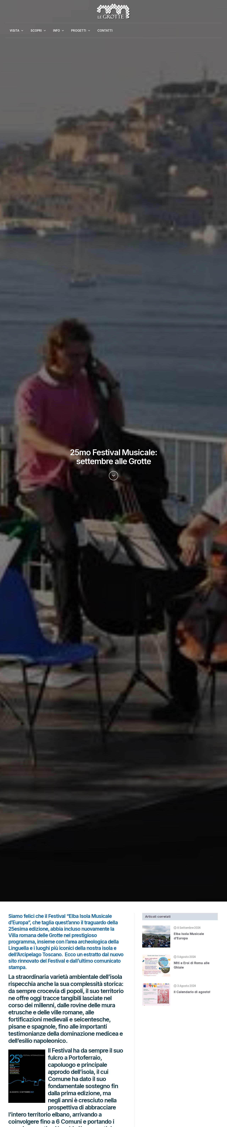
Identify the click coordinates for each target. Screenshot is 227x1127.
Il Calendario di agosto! (192, 992)
